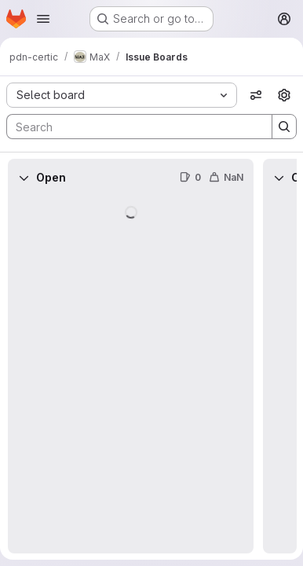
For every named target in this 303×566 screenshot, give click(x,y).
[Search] (131, 126)
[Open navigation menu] (43, 18)
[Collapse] (23, 177)
